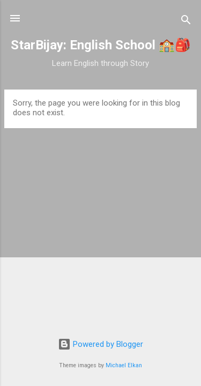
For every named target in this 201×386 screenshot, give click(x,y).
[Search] (186, 21)
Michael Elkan (124, 365)
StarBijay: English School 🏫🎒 (101, 45)
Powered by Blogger (100, 344)
